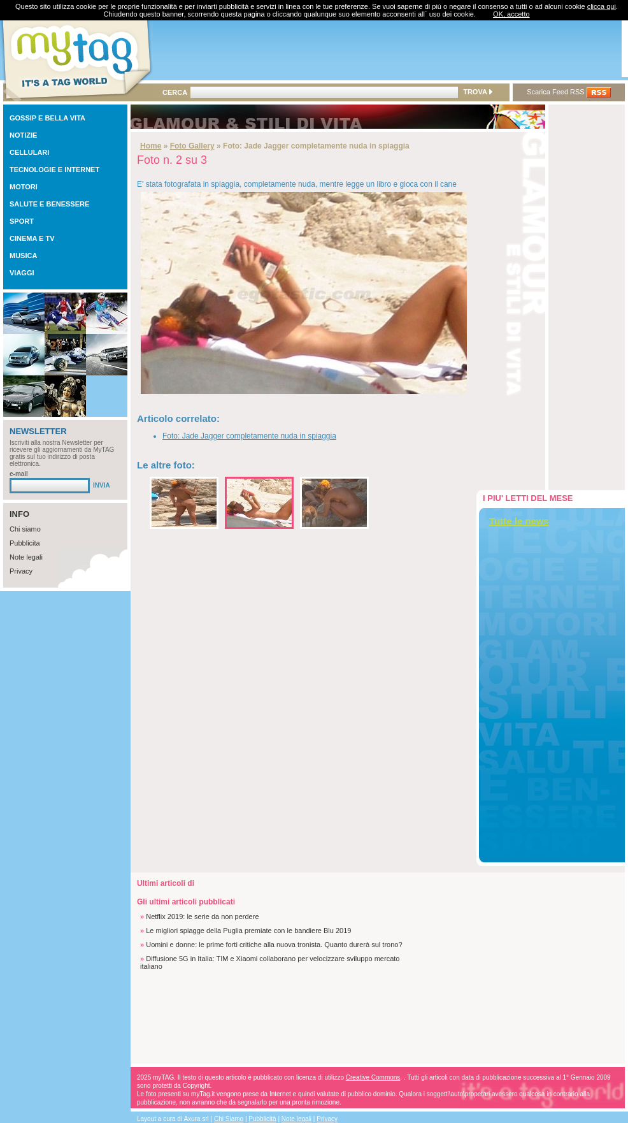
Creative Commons (373, 1077)
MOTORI (24, 187)
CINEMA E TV (32, 238)
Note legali (26, 557)
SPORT (22, 221)
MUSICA (23, 255)
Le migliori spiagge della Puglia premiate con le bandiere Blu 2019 (248, 930)
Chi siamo (25, 529)
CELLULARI (29, 152)
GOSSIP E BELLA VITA (47, 118)
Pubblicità (262, 1118)
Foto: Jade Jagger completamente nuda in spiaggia (249, 435)
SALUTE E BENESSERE (49, 204)
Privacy (21, 571)
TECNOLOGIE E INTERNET (54, 169)
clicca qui (601, 6)
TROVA (477, 92)
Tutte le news (519, 521)
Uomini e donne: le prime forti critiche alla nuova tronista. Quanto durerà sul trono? (274, 944)
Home (150, 145)
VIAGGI (22, 273)
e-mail (19, 473)
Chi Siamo (228, 1118)
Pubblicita (25, 543)
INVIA (101, 485)
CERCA (174, 92)
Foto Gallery (192, 145)
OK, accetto (511, 14)
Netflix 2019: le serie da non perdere (202, 916)
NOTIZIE (23, 135)
